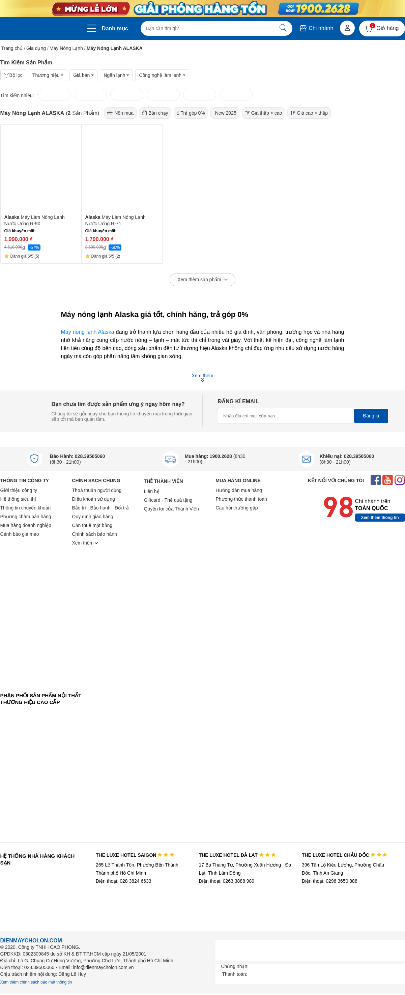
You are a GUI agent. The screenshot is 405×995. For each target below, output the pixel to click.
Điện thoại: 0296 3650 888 (329, 881)
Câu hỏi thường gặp (237, 507)
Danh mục (115, 28)
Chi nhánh (316, 28)
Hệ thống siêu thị (18, 499)
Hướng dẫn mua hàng (239, 490)
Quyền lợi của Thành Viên (171, 508)
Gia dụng (36, 48)
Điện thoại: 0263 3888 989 (226, 881)
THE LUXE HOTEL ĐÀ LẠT (237, 855)
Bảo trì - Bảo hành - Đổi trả (100, 507)
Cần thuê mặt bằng (92, 525)
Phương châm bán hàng (25, 516)
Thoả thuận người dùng (97, 490)
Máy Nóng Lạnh (66, 48)
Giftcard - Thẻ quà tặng (168, 500)
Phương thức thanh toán (241, 499)
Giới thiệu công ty (18, 490)
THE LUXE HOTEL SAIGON (135, 855)
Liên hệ (152, 491)
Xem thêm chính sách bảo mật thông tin (36, 982)
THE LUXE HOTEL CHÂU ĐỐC (344, 855)
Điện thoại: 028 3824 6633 (123, 881)
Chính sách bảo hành (94, 534)
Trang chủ (12, 48)
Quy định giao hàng (92, 516)
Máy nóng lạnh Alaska (87, 332)
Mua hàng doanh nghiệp (25, 525)
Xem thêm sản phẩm (202, 279)
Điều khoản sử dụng (93, 499)
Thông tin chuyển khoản (25, 507)
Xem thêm (85, 543)
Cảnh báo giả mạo (19, 534)
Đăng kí (371, 415)
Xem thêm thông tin (380, 517)
